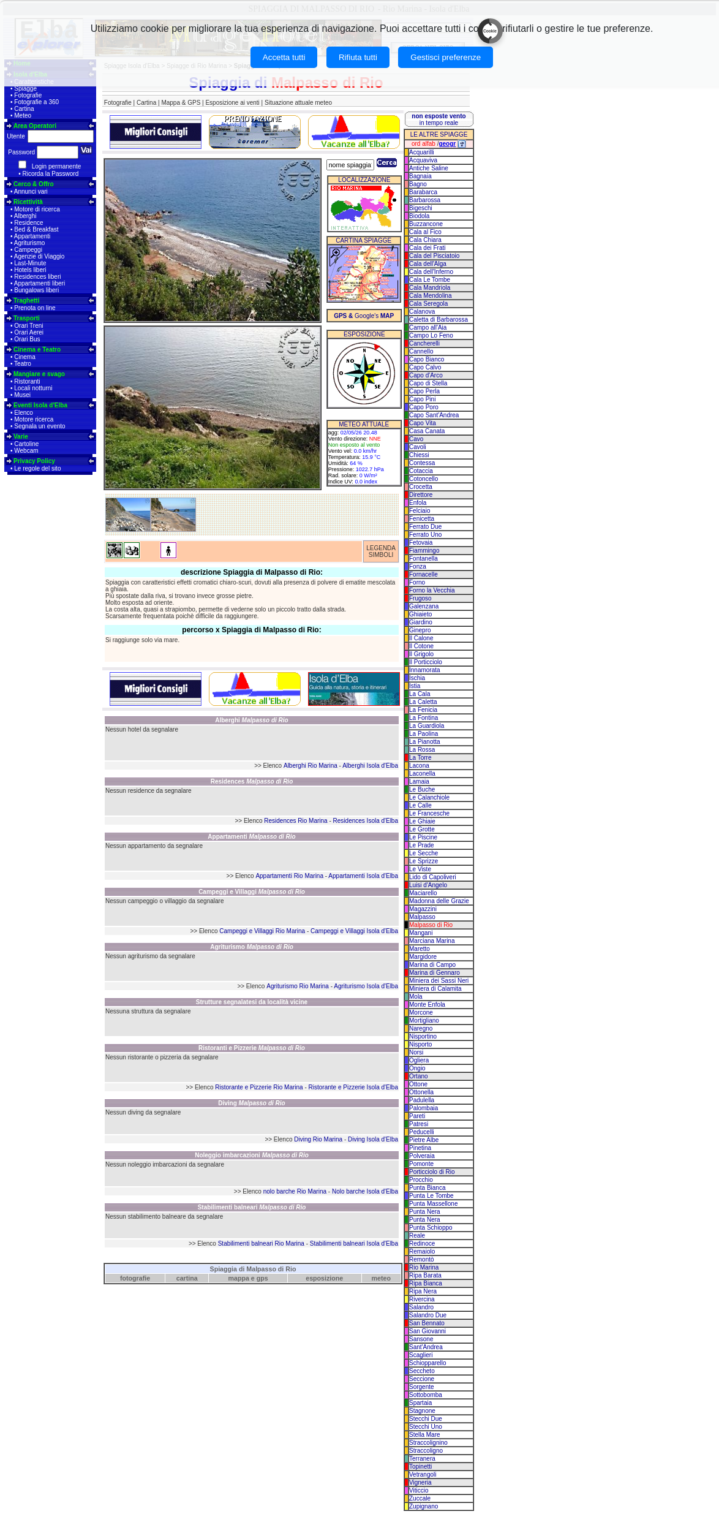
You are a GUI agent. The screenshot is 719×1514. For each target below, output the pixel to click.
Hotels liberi (30, 270)
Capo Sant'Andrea (434, 415)
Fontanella (423, 558)
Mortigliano (424, 1020)
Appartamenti (32, 236)
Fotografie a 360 (36, 102)
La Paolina (423, 733)
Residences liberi (37, 276)
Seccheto (422, 1371)
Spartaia (420, 1402)
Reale (417, 1235)
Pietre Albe (424, 1140)
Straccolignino (428, 1442)
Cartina (24, 108)
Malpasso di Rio (431, 925)
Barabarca (423, 192)
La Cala (419, 694)
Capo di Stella (428, 383)
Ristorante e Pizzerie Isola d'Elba (353, 1087)
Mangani (420, 932)
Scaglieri (420, 1355)
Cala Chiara (425, 240)
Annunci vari (31, 191)
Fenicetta (421, 518)
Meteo (22, 115)
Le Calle (420, 805)
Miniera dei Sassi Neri (439, 980)
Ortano (418, 1076)
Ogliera (419, 1060)
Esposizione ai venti (232, 102)
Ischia (417, 678)
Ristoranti (27, 381)
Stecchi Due (425, 1418)
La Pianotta (424, 741)
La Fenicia (423, 709)
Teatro (22, 363)
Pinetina (420, 1148)
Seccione (421, 1379)
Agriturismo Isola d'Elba (366, 986)
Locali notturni (33, 388)
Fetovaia (420, 542)
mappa (238, 1278)
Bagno (418, 184)
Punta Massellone (433, 1203)
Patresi (418, 1124)
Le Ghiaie (422, 821)
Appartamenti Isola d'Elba (363, 875)
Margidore (423, 956)
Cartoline (26, 444)
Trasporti (26, 318)
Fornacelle (423, 574)
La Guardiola (426, 725)
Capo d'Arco (426, 375)
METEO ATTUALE (364, 424)
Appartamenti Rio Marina (289, 875)
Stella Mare (424, 1434)
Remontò (421, 1259)
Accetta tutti (284, 57)
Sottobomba (425, 1394)
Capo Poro (424, 407)
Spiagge (25, 88)
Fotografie (28, 95)
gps (262, 1278)
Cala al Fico (425, 232)
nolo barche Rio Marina (294, 1191)
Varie (20, 436)
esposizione (324, 1278)
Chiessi (419, 455)
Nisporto (420, 1044)
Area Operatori (34, 126)
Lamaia (419, 781)
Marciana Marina (431, 940)
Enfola (417, 502)
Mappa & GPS (180, 102)
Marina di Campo (432, 964)
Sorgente (421, 1386)
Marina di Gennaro (434, 972)
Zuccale (420, 1498)
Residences (252, 781)
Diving (251, 1103)
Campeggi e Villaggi (251, 891)
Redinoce (422, 1243)
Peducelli (421, 1132)
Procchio (421, 1179)
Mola (416, 996)
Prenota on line (34, 308)
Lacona (419, 765)
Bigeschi (420, 208)
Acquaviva (423, 160)
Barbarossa (424, 200)
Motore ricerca (33, 419)
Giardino (420, 622)
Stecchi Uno (425, 1426)
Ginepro (420, 630)
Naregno (420, 1028)
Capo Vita (422, 423)
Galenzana (424, 606)
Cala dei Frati (427, 247)
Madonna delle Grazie (439, 901)
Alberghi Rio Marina (310, 765)
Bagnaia (420, 176)
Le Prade (421, 845)
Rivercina (422, 1299)
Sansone (421, 1339)
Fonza (417, 566)
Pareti (417, 1116)
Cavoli (417, 447)
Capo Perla (424, 391)
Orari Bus (27, 339)
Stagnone (422, 1410)
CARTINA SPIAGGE (363, 240)
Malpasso (422, 917)
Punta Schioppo (431, 1227)
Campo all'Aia (427, 327)
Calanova (422, 311)
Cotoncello (423, 478)
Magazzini (423, 909)
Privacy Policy (34, 461)
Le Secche (423, 853)
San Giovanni (427, 1331)
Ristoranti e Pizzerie (251, 1048)
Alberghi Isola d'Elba (370, 765)
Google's (364, 315)
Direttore (420, 494)
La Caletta (423, 701)
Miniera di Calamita (435, 988)
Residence (28, 222)
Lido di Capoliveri (432, 877)
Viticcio (419, 1490)
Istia (414, 686)
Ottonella (421, 1092)
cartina (187, 1278)
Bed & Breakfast (36, 229)
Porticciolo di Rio (431, 1171)
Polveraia (422, 1156)
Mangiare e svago (39, 374)
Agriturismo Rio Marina (297, 986)
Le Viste (420, 869)
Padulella (421, 1100)
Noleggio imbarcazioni (252, 1155)
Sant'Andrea (426, 1347)
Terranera (422, 1458)
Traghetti (26, 300)
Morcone (421, 1012)
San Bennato (427, 1323)
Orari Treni (28, 325)
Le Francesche (429, 813)
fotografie (135, 1278)
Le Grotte (422, 829)
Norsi (416, 1052)
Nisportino (423, 1036)
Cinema (24, 357)
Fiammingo (424, 550)
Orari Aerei (28, 332)
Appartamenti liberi (39, 283)
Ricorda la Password (51, 173)
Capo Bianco (426, 359)
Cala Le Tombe (429, 279)
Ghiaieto (420, 614)
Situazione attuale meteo (298, 102)
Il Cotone (421, 646)
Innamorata (424, 670)
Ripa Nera (423, 1291)
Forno (417, 582)
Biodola (419, 216)
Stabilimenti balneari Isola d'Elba (354, 1243)
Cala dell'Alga (427, 263)
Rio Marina (424, 1267)
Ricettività (28, 202)
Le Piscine (423, 837)
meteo (381, 1278)
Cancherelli (424, 343)
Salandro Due (427, 1315)
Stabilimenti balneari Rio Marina (261, 1243)
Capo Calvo (425, 367)
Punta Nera (424, 1211)
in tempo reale (438, 119)
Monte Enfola (427, 1004)
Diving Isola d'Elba (373, 1139)
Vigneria (420, 1482)
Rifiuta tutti (358, 57)
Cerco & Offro (33, 184)
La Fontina (423, 717)
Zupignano (423, 1506)
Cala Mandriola (429, 287)
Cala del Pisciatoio (434, 255)
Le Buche (422, 789)
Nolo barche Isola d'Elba (365, 1191)
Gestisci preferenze (445, 57)
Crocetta (420, 486)
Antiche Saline (428, 168)
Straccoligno (426, 1450)
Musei (22, 395)
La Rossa (422, 749)
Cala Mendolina (430, 295)
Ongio (417, 1068)
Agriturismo (29, 243)
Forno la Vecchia (432, 590)
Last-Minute (30, 263)
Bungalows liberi (36, 290)
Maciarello (423, 893)
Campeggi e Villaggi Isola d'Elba (354, 931)
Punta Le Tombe (431, 1195)
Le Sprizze (423, 861)
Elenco (23, 412)
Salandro (421, 1307)
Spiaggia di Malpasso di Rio (253, 1269)
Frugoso (420, 598)
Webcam (26, 450)
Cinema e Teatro (37, 349)
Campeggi (28, 249)
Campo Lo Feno (431, 335)
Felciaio (419, 510)
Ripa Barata (425, 1275)
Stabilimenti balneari (252, 1207)
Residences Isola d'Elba (365, 820)
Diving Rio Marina (318, 1139)
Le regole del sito (37, 468)
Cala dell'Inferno (431, 271)
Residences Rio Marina (295, 820)
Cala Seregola (428, 303)
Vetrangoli (422, 1474)
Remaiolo (422, 1251)
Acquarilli (421, 152)
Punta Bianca (427, 1187)
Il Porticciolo (425, 662)
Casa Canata (427, 431)
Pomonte (421, 1163)
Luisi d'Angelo (428, 885)
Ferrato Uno (425, 534)
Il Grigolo (421, 654)
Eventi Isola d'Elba (40, 405)
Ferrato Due (425, 526)
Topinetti (420, 1466)
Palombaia (423, 1108)
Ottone (418, 1084)
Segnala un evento (39, 426)
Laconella (422, 773)
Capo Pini (422, 399)
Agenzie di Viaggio (39, 256)
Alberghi (25, 216)
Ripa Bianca (425, 1283)
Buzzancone (426, 224)
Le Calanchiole (429, 797)
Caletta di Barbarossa (438, 319)
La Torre (420, 757)
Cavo (416, 439)
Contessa (422, 463)
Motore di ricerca (36, 209)
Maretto (419, 948)
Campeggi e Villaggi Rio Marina (262, 931)
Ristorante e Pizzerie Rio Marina (259, 1087)
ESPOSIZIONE (364, 334)
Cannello (421, 351)
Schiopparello (427, 1363)
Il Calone (421, 638)
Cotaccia (421, 470)
